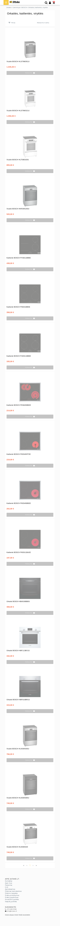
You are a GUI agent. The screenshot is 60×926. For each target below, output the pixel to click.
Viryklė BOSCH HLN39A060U (18, 798)
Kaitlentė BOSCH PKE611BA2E (19, 552)
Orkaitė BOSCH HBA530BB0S (18, 601)
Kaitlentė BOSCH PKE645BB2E (19, 503)
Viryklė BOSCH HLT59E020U (18, 160)
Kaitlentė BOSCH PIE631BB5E (18, 307)
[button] (30, 73)
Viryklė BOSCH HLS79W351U (18, 61)
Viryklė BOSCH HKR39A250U (18, 209)
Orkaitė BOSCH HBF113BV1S (18, 650)
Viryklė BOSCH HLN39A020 (17, 847)
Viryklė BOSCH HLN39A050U (18, 749)
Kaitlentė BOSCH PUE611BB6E (19, 356)
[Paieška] (46, 3)
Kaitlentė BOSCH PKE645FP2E (19, 454)
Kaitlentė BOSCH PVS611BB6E (19, 258)
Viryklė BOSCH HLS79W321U (18, 110)
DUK (6, 887)
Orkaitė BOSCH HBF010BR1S (18, 699)
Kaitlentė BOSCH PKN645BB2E (19, 405)
